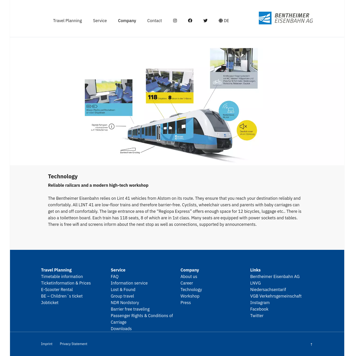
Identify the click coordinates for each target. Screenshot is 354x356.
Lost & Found (123, 289)
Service (100, 20)
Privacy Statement (73, 344)
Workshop (190, 296)
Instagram (260, 302)
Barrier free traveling (130, 309)
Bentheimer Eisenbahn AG (275, 276)
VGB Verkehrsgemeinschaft (276, 296)
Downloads (121, 328)
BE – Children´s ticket (62, 296)
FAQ (115, 276)
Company (127, 20)
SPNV (277, 18)
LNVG (255, 283)
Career (187, 283)
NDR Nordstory (125, 302)
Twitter (257, 315)
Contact (154, 20)
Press (186, 302)
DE (224, 20)
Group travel (122, 296)
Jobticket (50, 302)
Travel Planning (67, 20)
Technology (191, 289)
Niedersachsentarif (268, 289)
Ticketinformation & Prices (66, 283)
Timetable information (62, 276)
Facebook (259, 309)
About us (189, 276)
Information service (129, 283)
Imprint (47, 344)
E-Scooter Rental (57, 289)
